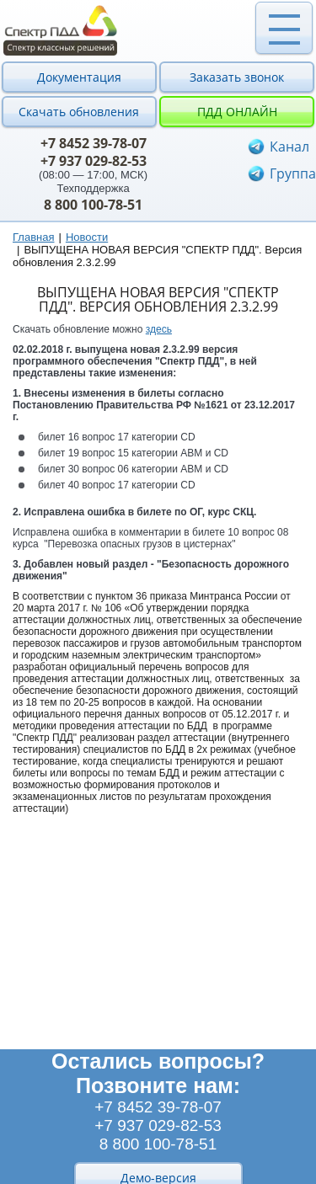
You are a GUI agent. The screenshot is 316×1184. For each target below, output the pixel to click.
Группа (293, 173)
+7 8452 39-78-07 (93, 143)
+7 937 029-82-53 (93, 161)
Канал (289, 146)
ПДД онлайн (237, 112)
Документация (79, 77)
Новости (87, 237)
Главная (33, 237)
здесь (159, 329)
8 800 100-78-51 (93, 204)
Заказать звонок (237, 77)
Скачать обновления (79, 112)
